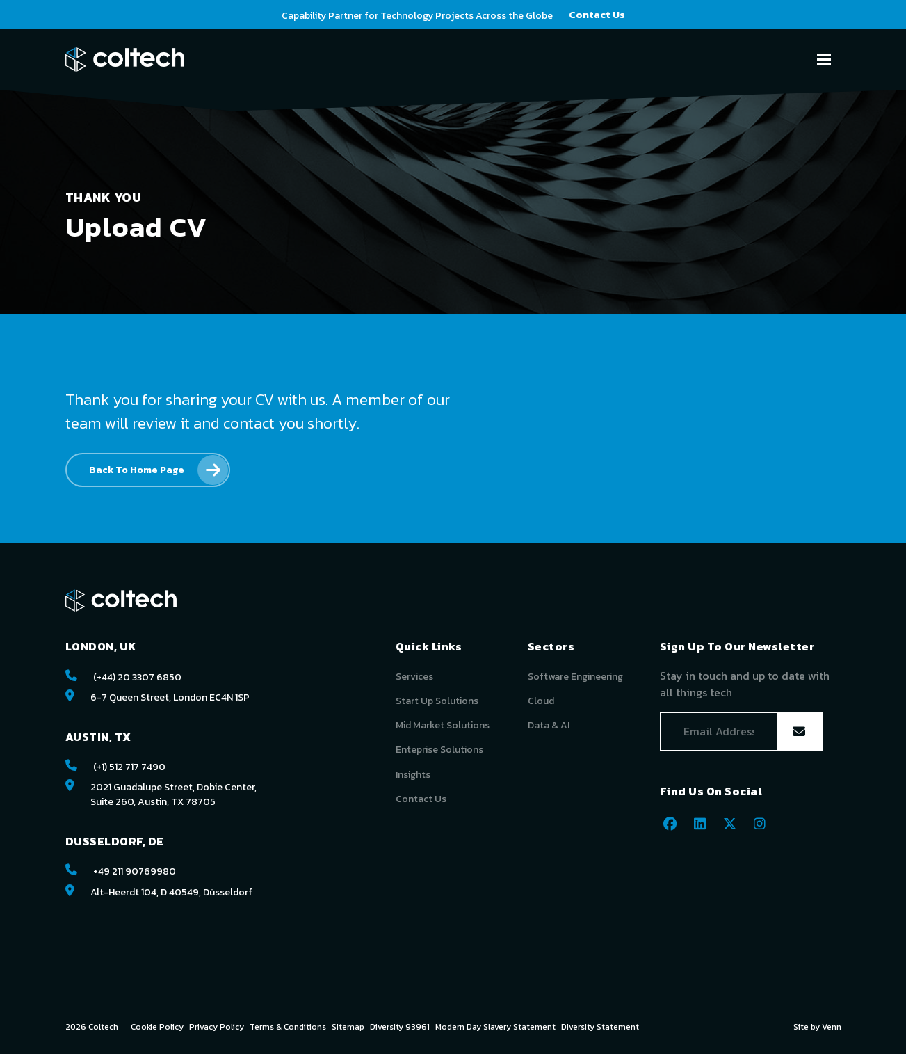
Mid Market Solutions (443, 725)
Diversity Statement (600, 1027)
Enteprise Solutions (439, 749)
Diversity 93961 (400, 1027)
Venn (831, 1027)
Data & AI (548, 725)
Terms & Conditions (288, 1027)
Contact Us (421, 799)
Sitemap (348, 1027)
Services (414, 676)
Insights (413, 774)
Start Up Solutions (437, 701)
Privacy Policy (216, 1027)
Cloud (541, 701)
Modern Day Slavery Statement (495, 1027)
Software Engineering (575, 676)
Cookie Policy (157, 1027)
